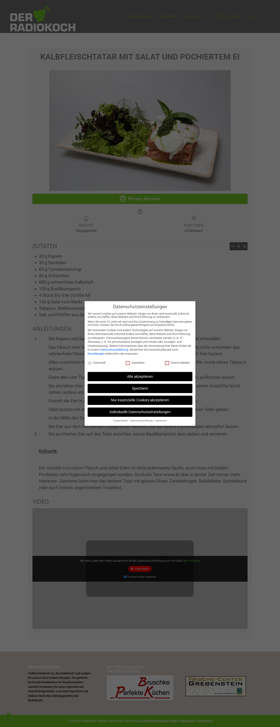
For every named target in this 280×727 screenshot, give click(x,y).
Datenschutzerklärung (114, 347)
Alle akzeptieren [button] (140, 374)
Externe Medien (177, 360)
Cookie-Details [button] (121, 418)
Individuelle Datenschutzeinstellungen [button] (140, 410)
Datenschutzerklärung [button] (142, 418)
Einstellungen (96, 351)
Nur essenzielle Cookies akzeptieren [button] (140, 398)
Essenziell (96, 360)
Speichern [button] (140, 386)
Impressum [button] (161, 418)
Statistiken (135, 360)
